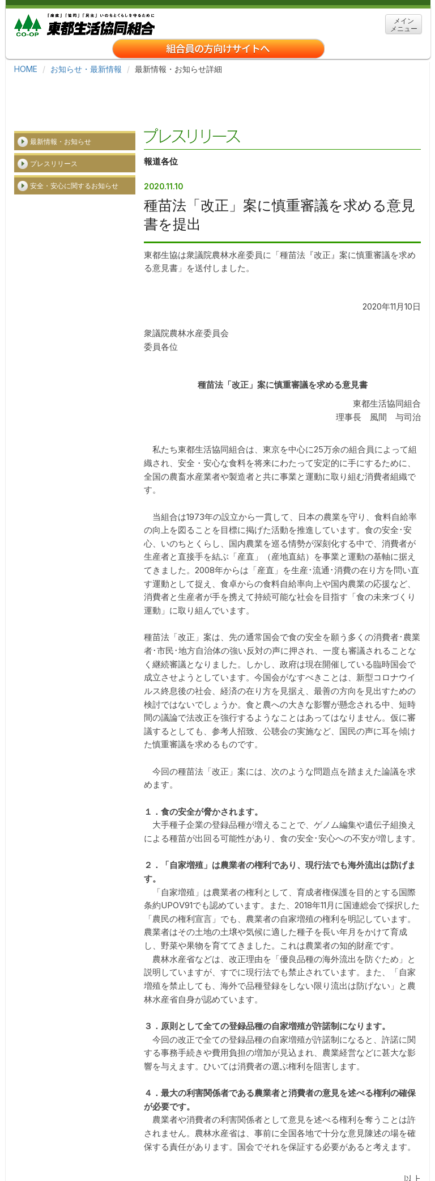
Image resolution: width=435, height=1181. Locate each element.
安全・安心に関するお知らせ (74, 137)
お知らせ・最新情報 (86, 69)
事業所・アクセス (220, 1141)
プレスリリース (54, 115)
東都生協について (96, 1141)
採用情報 (158, 1141)
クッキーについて (56, 1158)
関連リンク (286, 1141)
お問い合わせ (203, 1158)
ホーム (38, 1141)
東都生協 (84, 24)
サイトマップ (345, 1141)
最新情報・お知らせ (60, 92)
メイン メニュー (403, 24)
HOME (25, 69)
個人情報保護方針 (133, 1158)
